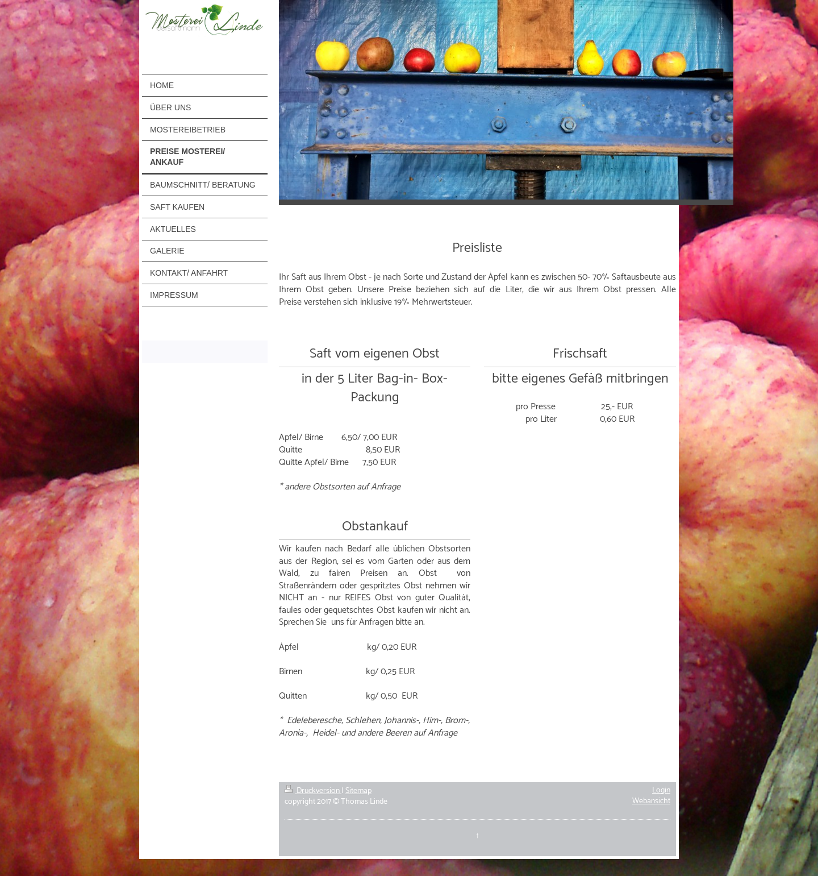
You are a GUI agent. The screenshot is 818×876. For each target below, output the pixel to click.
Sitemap (358, 791)
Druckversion (313, 791)
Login (661, 790)
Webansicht (651, 801)
